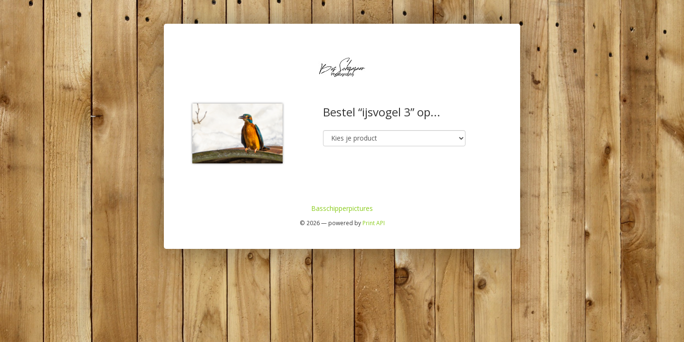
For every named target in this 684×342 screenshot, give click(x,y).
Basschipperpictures (342, 208)
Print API (373, 223)
